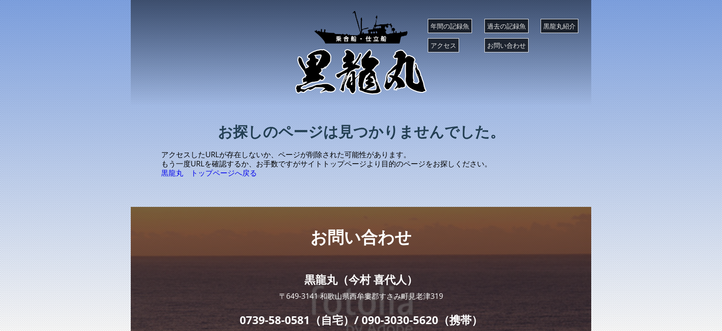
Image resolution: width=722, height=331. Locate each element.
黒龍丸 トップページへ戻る (209, 173)
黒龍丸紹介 (559, 26)
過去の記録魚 (506, 26)
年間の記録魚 (450, 26)
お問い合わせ (506, 45)
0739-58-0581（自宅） (296, 319)
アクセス (443, 45)
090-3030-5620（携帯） (421, 319)
